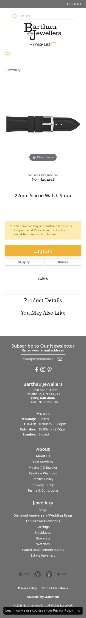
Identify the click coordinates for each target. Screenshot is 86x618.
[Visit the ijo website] (62, 574)
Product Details (43, 300)
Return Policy (43, 479)
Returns (63, 262)
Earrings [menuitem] (43, 527)
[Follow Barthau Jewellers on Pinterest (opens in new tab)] (49, 369)
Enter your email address (43, 350)
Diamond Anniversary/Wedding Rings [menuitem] (43, 515)
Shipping (24, 262)
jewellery (14, 70)
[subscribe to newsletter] (60, 359)
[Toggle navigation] (7, 54)
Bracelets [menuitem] (43, 538)
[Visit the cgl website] (49, 574)
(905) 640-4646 (43, 179)
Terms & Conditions (43, 490)
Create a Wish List (43, 473)
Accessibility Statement (43, 597)
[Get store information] (43, 402)
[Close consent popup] (79, 610)
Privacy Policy (43, 484)
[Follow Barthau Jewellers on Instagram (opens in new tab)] (42, 369)
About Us (43, 456)
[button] (73, 4)
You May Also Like (43, 313)
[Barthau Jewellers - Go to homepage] (43, 30)
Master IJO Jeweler (43, 467)
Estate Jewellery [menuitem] (43, 555)
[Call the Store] (43, 398)
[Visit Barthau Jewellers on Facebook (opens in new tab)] (36, 369)
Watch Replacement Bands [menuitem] (43, 549)
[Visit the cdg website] (37, 574)
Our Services (43, 462)
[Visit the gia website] (24, 574)
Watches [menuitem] (43, 544)
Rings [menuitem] (43, 509)
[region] (43, 124)
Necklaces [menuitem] (43, 532)
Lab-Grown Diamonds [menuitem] (43, 521)
